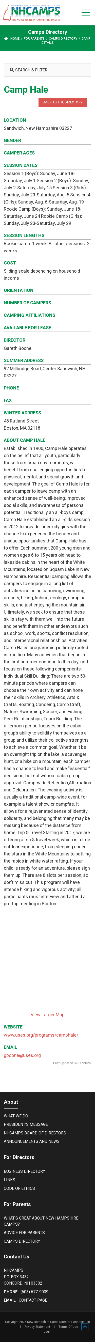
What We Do (16, 1116)
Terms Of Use (68, 1326)
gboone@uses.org (22, 1055)
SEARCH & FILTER (28, 70)
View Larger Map (48, 1014)
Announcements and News (32, 1141)
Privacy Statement (37, 1326)
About (11, 1102)
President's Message (26, 1124)
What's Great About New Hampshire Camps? (41, 1221)
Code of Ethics (19, 1188)
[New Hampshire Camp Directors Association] (35, 13)
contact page (33, 1300)
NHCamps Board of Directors (35, 1133)
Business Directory (24, 1171)
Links (9, 1180)
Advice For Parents (24, 1233)
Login (47, 1331)
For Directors (19, 1157)
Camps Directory (22, 1241)
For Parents (17, 1204)
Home (15, 38)
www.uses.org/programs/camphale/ (41, 1035)
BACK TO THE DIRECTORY (63, 102)
